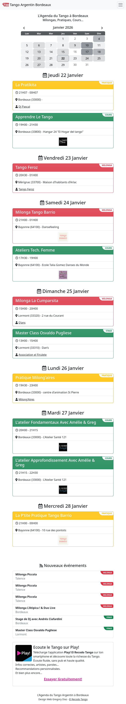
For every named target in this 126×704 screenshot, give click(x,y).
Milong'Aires (26, 399)
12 (26, 52)
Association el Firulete (33, 355)
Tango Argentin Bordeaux (26, 4)
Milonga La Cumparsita (36, 300)
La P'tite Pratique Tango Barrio (43, 515)
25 (98, 58)
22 (63, 58)
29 (63, 65)
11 (98, 45)
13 (39, 52)
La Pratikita (25, 84)
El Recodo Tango (78, 699)
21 (51, 58)
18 (98, 52)
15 (63, 52)
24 (87, 58)
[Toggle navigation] (120, 4)
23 (75, 58)
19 (26, 58)
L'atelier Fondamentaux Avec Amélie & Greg (55, 422)
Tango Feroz (26, 167)
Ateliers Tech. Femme (35, 250)
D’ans (22, 323)
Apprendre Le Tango (34, 117)
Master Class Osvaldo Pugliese (43, 333)
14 (51, 52)
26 (26, 65)
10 (87, 45)
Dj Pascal (24, 107)
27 (39, 65)
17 (87, 52)
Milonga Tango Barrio (35, 212)
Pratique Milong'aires (35, 377)
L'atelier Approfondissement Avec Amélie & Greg (55, 463)
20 (39, 58)
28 (51, 65)
